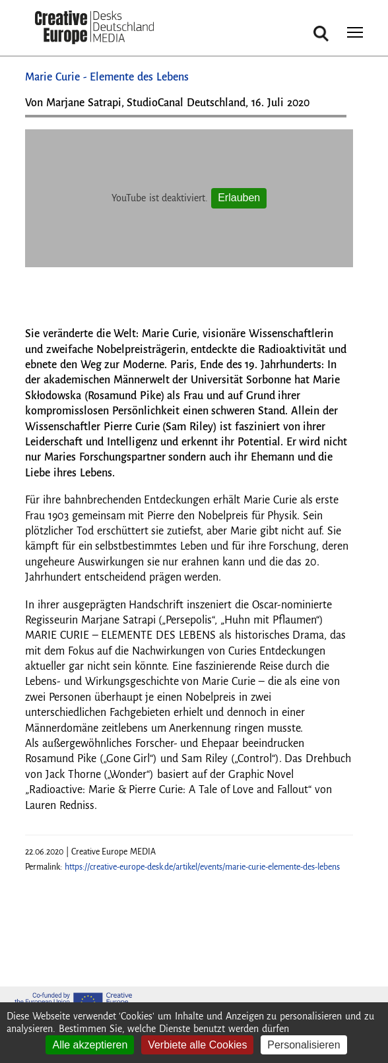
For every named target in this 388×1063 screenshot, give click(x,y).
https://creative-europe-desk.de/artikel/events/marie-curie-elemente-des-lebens (202, 867)
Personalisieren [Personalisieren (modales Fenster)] (303, 1044)
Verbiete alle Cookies (197, 1044)
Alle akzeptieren (89, 1044)
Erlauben (239, 197)
